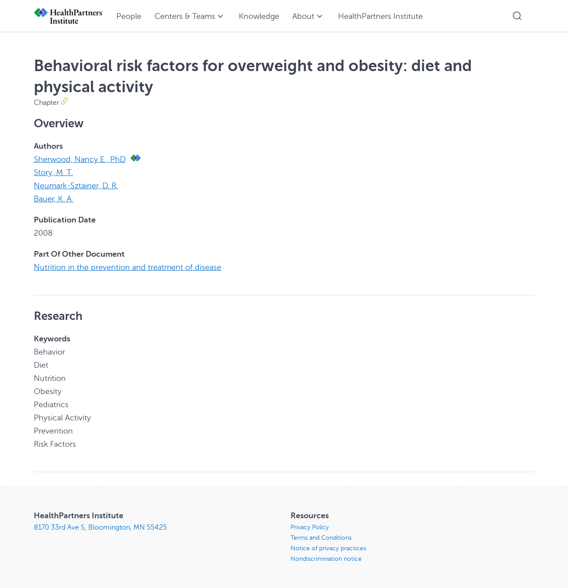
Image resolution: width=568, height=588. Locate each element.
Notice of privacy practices (328, 548)
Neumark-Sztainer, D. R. (76, 185)
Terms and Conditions (321, 537)
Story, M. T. (53, 172)
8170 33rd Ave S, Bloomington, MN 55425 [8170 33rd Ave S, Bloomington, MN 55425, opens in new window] (100, 527)
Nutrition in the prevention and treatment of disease (127, 267)
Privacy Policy (310, 527)
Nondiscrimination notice (326, 559)
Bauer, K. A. (53, 198)
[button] (517, 16)
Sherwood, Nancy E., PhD (80, 159)
